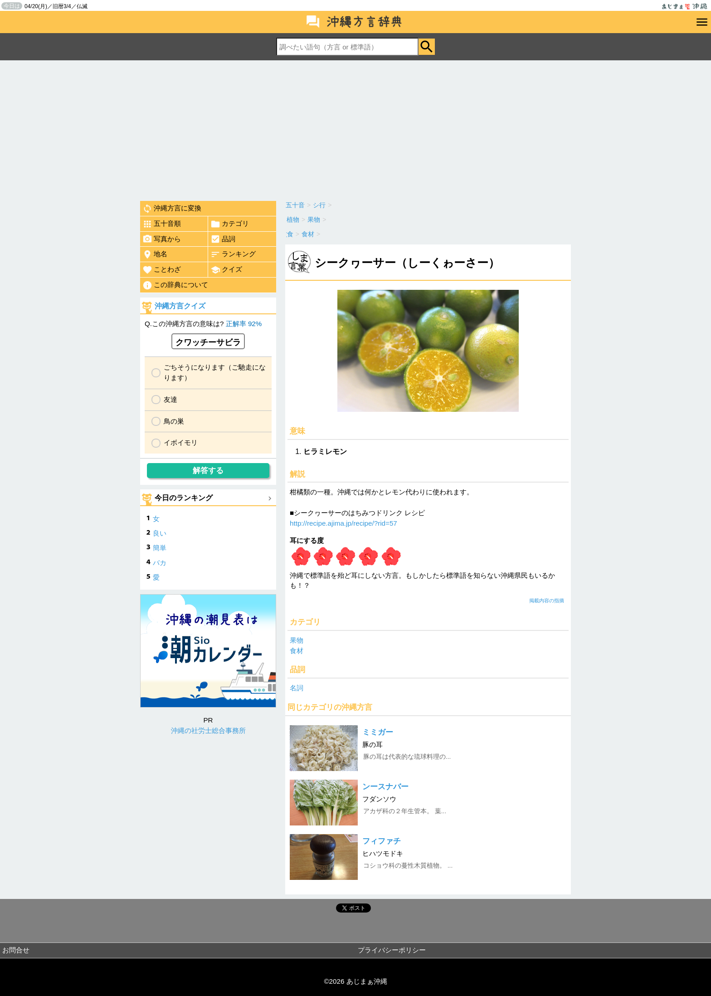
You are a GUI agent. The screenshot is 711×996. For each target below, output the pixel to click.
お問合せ (15, 950)
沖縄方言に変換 (171, 209)
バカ (159, 562)
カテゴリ (229, 224)
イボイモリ (181, 442)
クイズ (226, 270)
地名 (154, 254)
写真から (161, 239)
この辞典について (175, 285)
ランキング (233, 254)
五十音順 (161, 224)
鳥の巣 (174, 421)
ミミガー (377, 732)
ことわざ (161, 270)
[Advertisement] (355, 128)
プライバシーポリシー (392, 950)
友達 (170, 399)
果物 (296, 640)
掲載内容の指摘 (546, 600)
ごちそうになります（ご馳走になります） (215, 372)
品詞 (222, 239)
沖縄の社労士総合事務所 (208, 730)
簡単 (159, 548)
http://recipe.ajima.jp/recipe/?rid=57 (343, 523)
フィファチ (381, 841)
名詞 (296, 688)
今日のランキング (184, 498)
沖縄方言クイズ (180, 306)
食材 (296, 650)
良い (159, 533)
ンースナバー (385, 786)
